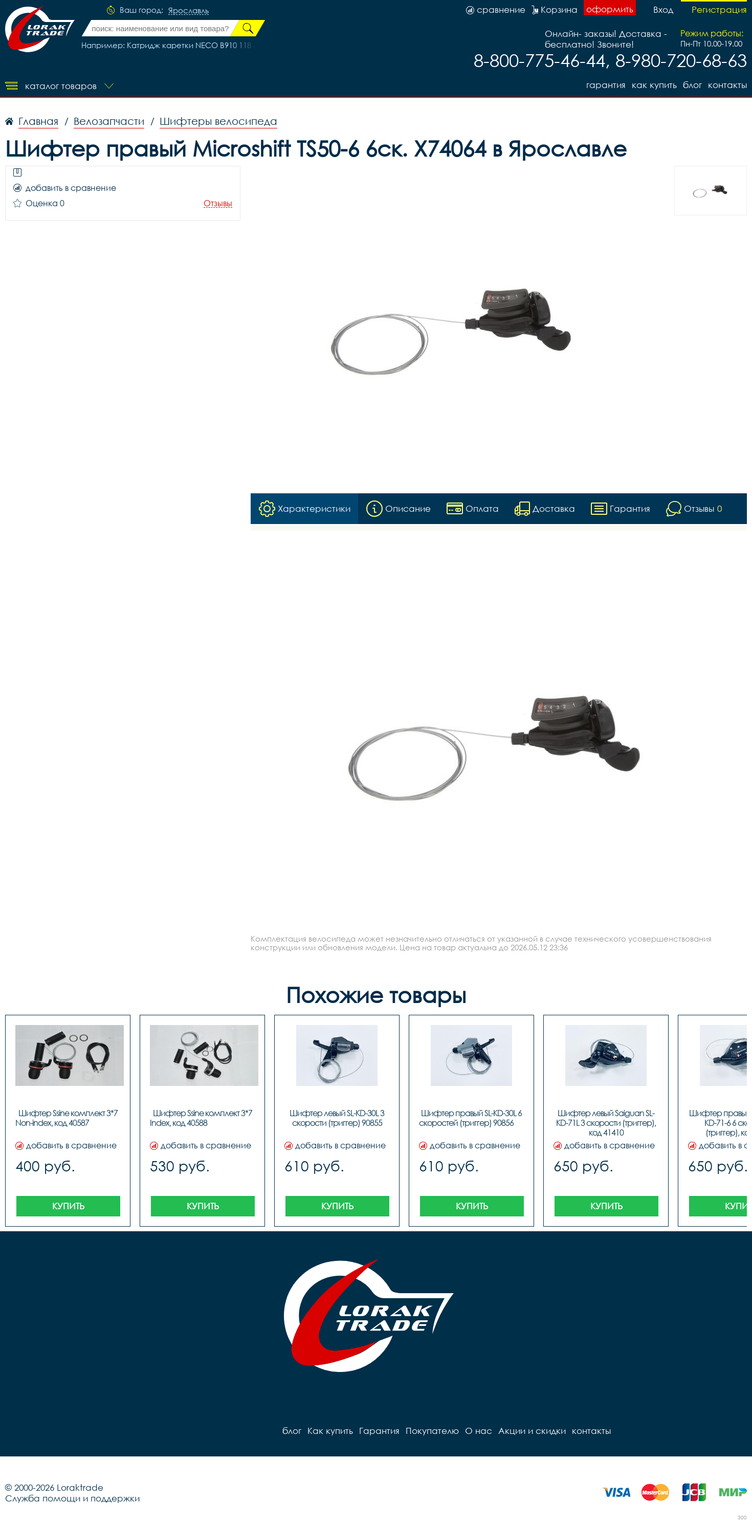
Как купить (654, 84)
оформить (609, 9)
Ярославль (188, 11)
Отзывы (218, 203)
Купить (68, 1206)
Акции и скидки (532, 1430)
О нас (478, 1430)
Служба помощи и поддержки (72, 1498)
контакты (727, 84)
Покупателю (432, 1430)
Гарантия (606, 84)
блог (692, 84)
